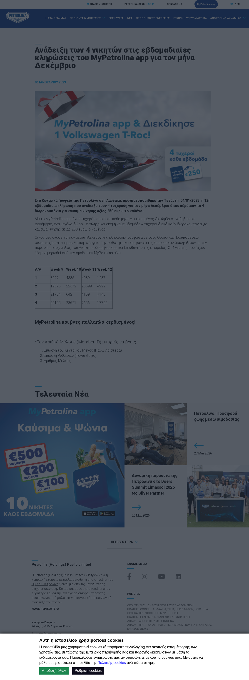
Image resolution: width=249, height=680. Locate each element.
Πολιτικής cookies (111, 663)
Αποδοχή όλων (54, 671)
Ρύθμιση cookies (88, 671)
